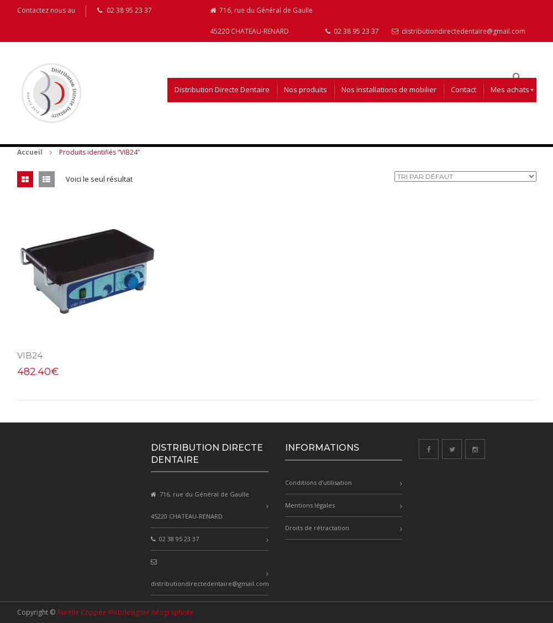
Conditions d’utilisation (318, 482)
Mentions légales (310, 505)
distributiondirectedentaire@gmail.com (458, 31)
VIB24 (30, 355)
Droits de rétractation (317, 528)
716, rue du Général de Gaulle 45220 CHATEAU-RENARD (261, 21)
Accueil (30, 152)
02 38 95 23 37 (352, 31)
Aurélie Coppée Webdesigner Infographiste (125, 612)
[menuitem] (222, 90)
